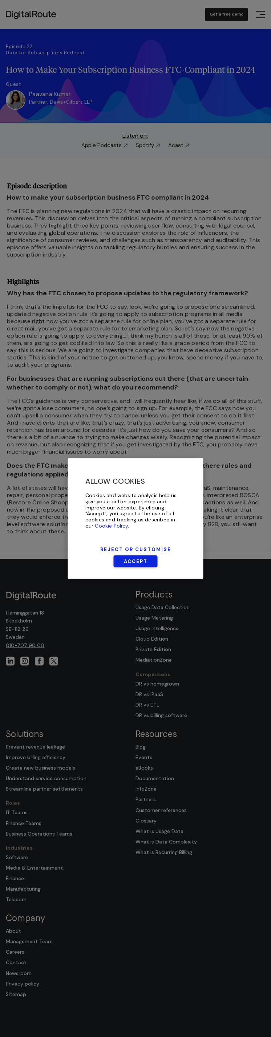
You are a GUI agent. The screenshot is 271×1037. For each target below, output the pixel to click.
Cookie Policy (111, 525)
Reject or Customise (135, 549)
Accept (135, 561)
